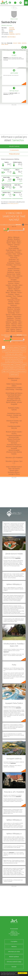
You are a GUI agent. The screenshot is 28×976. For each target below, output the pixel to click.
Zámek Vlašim (14, 470)
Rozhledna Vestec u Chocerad (14, 379)
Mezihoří (16, 289)
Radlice (17, 303)
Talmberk (9, 316)
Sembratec (16, 311)
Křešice (17, 283)
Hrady (7, 361)
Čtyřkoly (19, 254)
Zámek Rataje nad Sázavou (14, 393)
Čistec (14, 254)
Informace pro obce (14, 951)
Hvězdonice (10, 272)
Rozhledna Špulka (13, 397)
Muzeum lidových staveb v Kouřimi (14, 433)
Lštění (20, 285)
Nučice (19, 292)
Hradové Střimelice (13, 268)
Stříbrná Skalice (16, 314)
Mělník (10, 289)
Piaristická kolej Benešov (14, 435)
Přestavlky (14, 298)
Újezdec (14, 322)
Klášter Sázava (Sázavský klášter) (14, 385)
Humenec (16, 270)
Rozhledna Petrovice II (14, 445)
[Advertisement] (14, 120)
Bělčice (10, 237)
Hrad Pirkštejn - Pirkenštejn (14, 389)
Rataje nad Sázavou (14, 307)
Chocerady (11, 27)
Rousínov (10, 309)
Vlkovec (6, 44)
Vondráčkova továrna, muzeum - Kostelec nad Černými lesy (14, 415)
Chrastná (8, 254)
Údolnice (8, 322)
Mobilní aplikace (14, 956)
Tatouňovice (17, 316)
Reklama (14, 946)
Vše (3, 347)
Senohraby (11, 313)
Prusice (16, 302)
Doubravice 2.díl (14, 261)
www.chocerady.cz (11, 36)
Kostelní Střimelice (13, 281)
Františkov (9, 265)
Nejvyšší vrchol (13, 368)
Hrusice (10, 270)
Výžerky (12, 329)
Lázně (5, 368)
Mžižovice (17, 291)
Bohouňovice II (11, 241)
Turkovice (18, 320)
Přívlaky (10, 302)
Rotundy (18, 364)
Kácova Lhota (11, 274)
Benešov (11, 32)
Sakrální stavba (14, 374)
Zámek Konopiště (14, 450)
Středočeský (12, 29)
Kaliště (18, 274)
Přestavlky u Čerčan (13, 300)
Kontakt (14, 966)
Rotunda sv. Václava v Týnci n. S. (14, 462)
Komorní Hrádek (17, 43)
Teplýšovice (10, 318)
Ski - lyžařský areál (14, 350)
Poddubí (19, 296)
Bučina (9, 243)
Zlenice (13, 331)
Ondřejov (11, 294)
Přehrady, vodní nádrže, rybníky (14, 354)
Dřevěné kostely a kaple (7, 364)
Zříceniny (19, 361)
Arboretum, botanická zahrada (10, 357)
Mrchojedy (10, 291)
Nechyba (13, 292)
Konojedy (13, 280)
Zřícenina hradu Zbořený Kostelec (14, 453)
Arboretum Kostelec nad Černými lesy (14, 421)
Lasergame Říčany (14, 474)
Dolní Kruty (13, 257)
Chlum (19, 250)
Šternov (8, 314)
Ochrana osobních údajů (14, 961)
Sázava (9, 311)
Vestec (2, 44)
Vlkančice (14, 324)
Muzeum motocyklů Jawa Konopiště (14, 447)
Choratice (17, 252)
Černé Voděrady (14, 248)
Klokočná (19, 276)
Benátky (10, 239)
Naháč (8, 292)
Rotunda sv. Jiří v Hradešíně (14, 457)
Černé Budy (13, 246)
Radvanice (13, 305)
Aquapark (23, 347)
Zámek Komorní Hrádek (14, 388)
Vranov (8, 327)
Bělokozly (16, 237)
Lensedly (14, 285)
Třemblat (18, 318)
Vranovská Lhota (16, 327)
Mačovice (11, 287)
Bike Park (21, 368)
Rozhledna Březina (13, 472)
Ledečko (8, 285)
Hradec (13, 267)
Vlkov (19, 324)
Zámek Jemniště (14, 437)
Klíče (13, 276)
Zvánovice (19, 331)
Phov (14, 296)
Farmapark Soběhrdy (13, 399)
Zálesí (7, 331)
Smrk (17, 313)
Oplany (17, 294)
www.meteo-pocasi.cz (13, 203)
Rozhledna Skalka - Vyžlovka (14, 409)
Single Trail (5, 371)
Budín (14, 243)
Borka (18, 241)
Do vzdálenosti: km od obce (10, 224)
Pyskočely (11, 303)
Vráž (7, 329)
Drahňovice (10, 263)
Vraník (20, 326)
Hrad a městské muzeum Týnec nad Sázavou (14, 467)
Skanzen (23, 350)
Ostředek (9, 296)
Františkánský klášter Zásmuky (14, 427)
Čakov (19, 243)
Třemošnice (10, 320)
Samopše (17, 309)
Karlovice (8, 276)
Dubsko (17, 263)
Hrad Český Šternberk (14, 395)
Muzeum (12, 371)
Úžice (20, 322)
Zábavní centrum (21, 371)
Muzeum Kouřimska (13, 439)
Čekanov (10, 245)
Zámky (13, 361)
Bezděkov (17, 239)
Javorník (17, 272)
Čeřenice (16, 245)
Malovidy (17, 287)
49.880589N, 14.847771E (14, 34)
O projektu (14, 941)
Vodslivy (13, 326)
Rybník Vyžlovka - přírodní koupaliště (14, 403)
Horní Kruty (17, 265)
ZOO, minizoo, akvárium (12, 347)
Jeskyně (24, 364)
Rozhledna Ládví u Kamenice (14, 442)
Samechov (8, 22)
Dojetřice (16, 256)
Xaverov (18, 329)
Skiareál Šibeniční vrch (14, 400)
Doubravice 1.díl (14, 259)
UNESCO (5, 350)
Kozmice (10, 283)
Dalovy (11, 256)
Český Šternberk (11, 250)
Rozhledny (22, 357)
